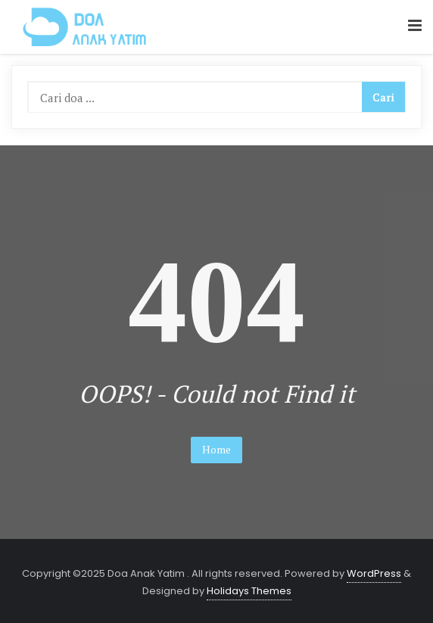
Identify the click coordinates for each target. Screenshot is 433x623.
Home (216, 449)
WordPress (374, 573)
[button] (415, 26)
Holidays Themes (249, 591)
